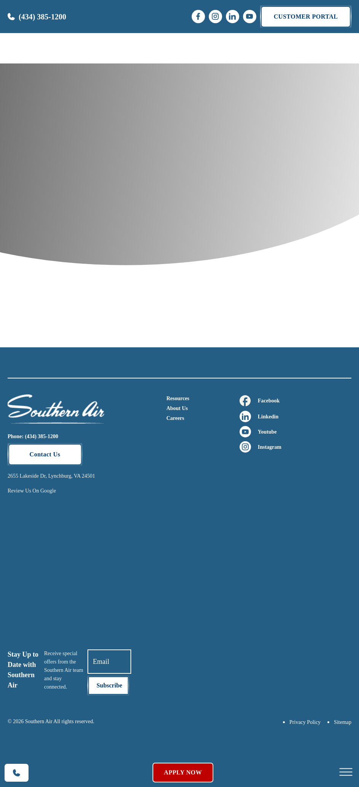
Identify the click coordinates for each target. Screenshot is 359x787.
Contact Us (45, 454)
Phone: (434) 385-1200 (33, 436)
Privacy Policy (305, 722)
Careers (175, 418)
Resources (177, 398)
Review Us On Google (32, 491)
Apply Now (183, 772)
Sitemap (342, 722)
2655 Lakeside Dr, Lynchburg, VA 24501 (51, 476)
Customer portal (306, 16)
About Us (176, 408)
